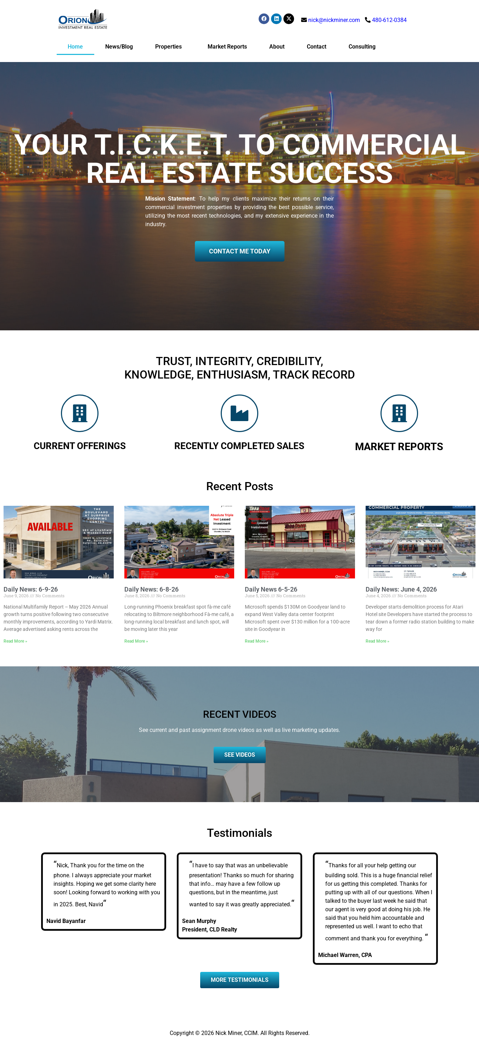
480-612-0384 (389, 20)
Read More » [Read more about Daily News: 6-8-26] (136, 641)
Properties (170, 46)
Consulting (362, 46)
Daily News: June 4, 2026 (401, 589)
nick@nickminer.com (334, 20)
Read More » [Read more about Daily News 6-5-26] (257, 641)
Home (75, 46)
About (276, 46)
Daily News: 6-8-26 (151, 589)
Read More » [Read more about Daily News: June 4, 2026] (377, 641)
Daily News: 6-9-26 (31, 589)
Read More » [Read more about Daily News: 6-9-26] (15, 641)
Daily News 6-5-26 (271, 589)
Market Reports (227, 46)
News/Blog (119, 46)
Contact (316, 46)
